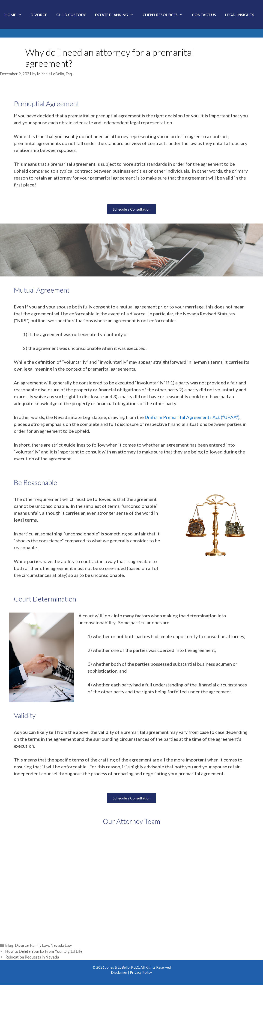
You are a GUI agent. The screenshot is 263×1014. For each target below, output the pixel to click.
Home (15, 14)
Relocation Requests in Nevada (32, 957)
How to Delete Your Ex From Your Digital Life (43, 951)
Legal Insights (239, 14)
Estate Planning (116, 14)
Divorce (39, 14)
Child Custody (71, 14)
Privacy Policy (141, 972)
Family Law (39, 945)
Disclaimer (119, 972)
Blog (9, 945)
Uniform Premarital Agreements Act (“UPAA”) (192, 417)
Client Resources (165, 14)
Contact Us (204, 14)
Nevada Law (61, 945)
